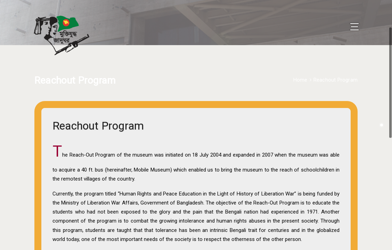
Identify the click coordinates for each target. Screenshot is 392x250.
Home (300, 70)
